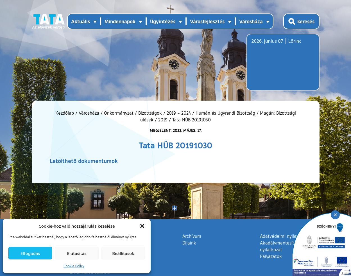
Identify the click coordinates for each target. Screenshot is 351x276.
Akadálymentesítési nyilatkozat (280, 246)
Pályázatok (271, 256)
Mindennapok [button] (120, 21)
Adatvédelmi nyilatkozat (284, 236)
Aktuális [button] (80, 21)
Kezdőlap (65, 113)
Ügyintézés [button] (162, 21)
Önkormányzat (118, 113)
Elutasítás (76, 253)
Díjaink (189, 243)
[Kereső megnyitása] (301, 21)
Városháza (89, 113)
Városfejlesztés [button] (207, 21)
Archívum (191, 236)
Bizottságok (150, 113)
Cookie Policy (74, 266)
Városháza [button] (251, 21)
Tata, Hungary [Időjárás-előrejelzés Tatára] (283, 65)
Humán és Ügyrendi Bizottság (225, 113)
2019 (162, 120)
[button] (142, 226)
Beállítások (123, 253)
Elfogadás (30, 253)
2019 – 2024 (179, 113)
